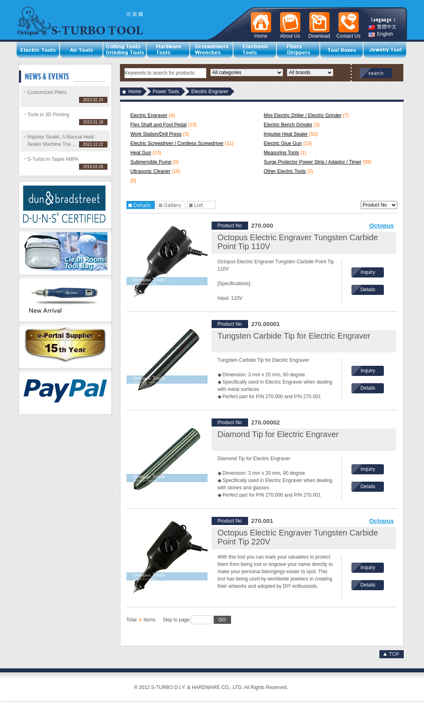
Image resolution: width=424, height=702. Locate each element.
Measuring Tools (281, 153)
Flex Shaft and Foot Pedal (159, 125)
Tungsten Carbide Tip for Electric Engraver (294, 335)
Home (134, 91)
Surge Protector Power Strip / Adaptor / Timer (313, 162)
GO (222, 620)
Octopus (381, 225)
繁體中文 (382, 27)
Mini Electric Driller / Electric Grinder (303, 115)
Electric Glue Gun (283, 143)
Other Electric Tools (285, 171)
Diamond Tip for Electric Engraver (278, 434)
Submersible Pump (151, 162)
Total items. (141, 620)
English (380, 34)
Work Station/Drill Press (156, 134)
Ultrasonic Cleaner (151, 171)
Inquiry (367, 272)
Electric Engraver (149, 115)
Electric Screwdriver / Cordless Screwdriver (177, 143)
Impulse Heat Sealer (286, 134)
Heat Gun (141, 153)
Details (367, 289)
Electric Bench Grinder (288, 125)
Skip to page (197, 619)
